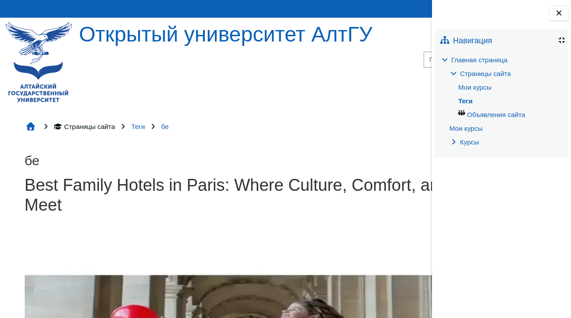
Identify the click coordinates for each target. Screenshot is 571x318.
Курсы (469, 142)
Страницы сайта (84, 126)
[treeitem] (501, 101)
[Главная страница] (39, 61)
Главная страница (479, 60)
